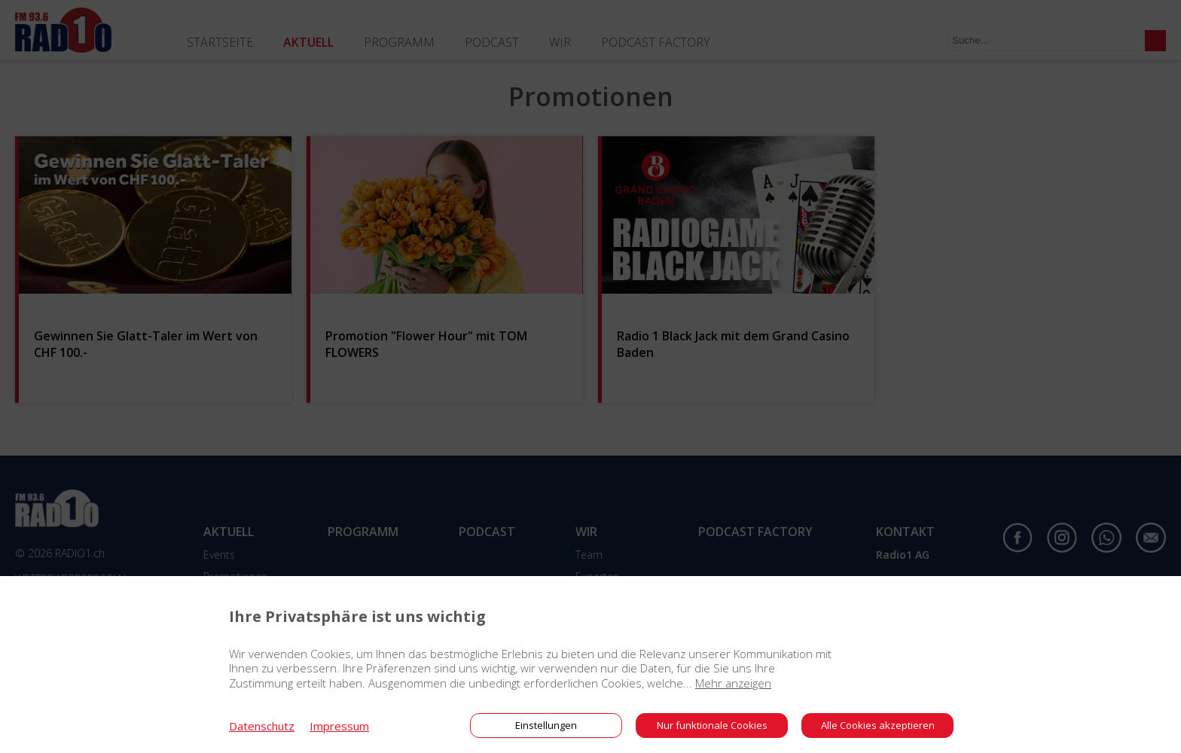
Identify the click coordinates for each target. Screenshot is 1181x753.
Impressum (339, 725)
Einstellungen (546, 725)
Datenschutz (261, 725)
